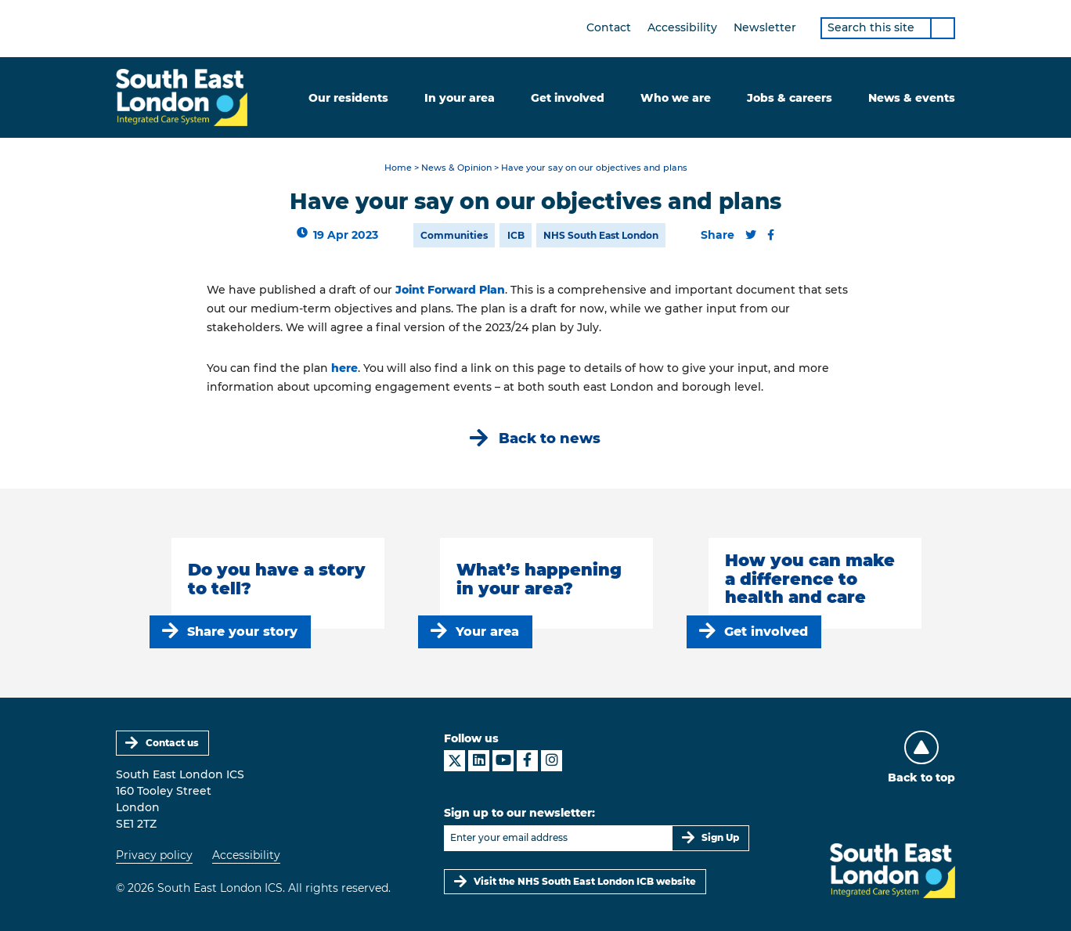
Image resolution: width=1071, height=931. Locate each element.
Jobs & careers (789, 98)
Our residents (348, 98)
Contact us (172, 743)
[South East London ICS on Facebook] (527, 760)
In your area (459, 98)
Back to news (549, 438)
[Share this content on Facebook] (770, 235)
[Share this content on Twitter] (750, 235)
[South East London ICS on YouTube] (503, 760)
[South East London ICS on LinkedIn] (478, 760)
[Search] (943, 28)
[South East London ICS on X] (454, 760)
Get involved (567, 98)
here (344, 368)
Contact (608, 27)
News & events (911, 98)
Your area (487, 631)
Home (398, 168)
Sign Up (720, 837)
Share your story (242, 631)
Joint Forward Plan (450, 290)
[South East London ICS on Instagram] (551, 760)
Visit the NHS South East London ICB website (585, 881)
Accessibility (682, 27)
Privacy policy (154, 855)
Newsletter (765, 27)
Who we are (675, 98)
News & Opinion (456, 168)
